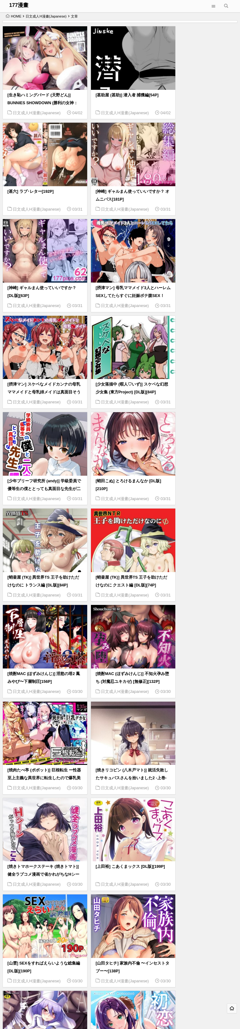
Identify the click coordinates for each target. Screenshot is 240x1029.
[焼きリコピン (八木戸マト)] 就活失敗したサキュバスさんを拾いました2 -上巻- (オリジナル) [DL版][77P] (40, 575)
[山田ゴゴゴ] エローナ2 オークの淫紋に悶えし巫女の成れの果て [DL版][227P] (199, 670)
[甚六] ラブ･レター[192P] (189, 88)
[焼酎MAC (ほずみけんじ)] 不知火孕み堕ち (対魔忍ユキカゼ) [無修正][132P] (119, 479)
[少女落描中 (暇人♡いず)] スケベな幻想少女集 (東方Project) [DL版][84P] (119, 288)
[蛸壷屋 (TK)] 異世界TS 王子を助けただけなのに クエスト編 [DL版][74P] (198, 383)
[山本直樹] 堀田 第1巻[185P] (112, 854)
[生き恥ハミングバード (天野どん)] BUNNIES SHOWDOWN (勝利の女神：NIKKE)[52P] (39, 96)
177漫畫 (18, 5)
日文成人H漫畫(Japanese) (46, 16)
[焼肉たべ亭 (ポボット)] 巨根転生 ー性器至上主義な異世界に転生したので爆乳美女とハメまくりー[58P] (199, 479)
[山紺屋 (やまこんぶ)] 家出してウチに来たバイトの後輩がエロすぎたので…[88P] (198, 766)
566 (217, 987)
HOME (14, 16)
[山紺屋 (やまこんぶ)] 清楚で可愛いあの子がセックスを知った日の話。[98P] (119, 766)
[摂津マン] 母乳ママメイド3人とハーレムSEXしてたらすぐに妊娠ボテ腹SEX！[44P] (198, 192)
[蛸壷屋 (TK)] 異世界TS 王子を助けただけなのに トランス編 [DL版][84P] (118, 383)
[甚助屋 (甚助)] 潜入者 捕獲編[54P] (118, 88)
